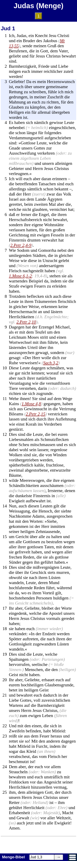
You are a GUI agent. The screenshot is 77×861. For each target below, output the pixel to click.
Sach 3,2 (50, 362)
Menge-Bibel (13, 857)
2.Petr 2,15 (35, 413)
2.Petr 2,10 (26, 321)
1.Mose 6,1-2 (20, 275)
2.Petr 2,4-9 (20, 245)
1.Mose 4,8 (31, 403)
